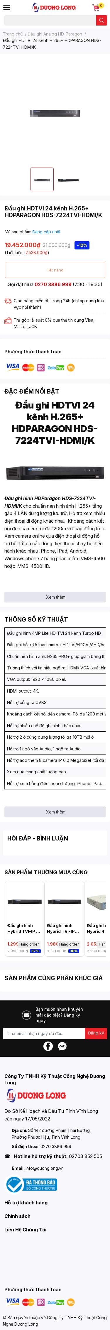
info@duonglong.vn (45, 1168)
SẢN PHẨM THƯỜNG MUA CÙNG (46, 872)
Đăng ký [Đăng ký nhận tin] (96, 1032)
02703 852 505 (85, 1156)
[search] (101, 20)
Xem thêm (55, 597)
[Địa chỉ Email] (55, 1033)
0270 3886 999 (53, 284)
